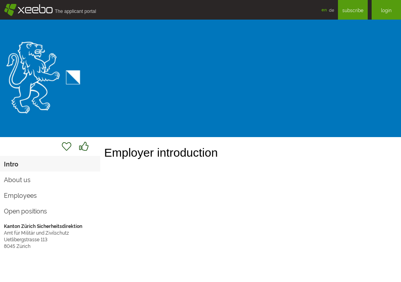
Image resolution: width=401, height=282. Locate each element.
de (331, 10)
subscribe (352, 10)
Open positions (25, 210)
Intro (11, 163)
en (324, 10)
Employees (20, 195)
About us (17, 179)
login (386, 10)
